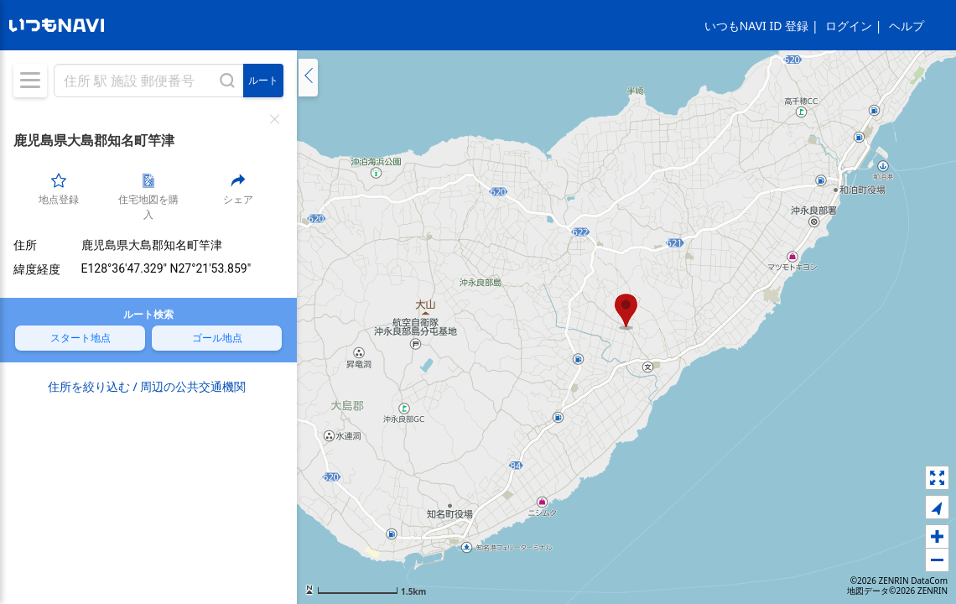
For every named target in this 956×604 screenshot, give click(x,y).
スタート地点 (80, 337)
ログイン (848, 26)
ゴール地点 (217, 337)
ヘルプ (906, 26)
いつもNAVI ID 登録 (756, 26)
